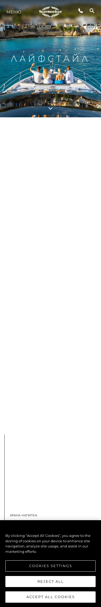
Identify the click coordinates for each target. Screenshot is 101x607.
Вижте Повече (47, 405)
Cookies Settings (50, 566)
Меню (13, 12)
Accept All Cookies (50, 597)
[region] (50, 563)
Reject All (50, 581)
